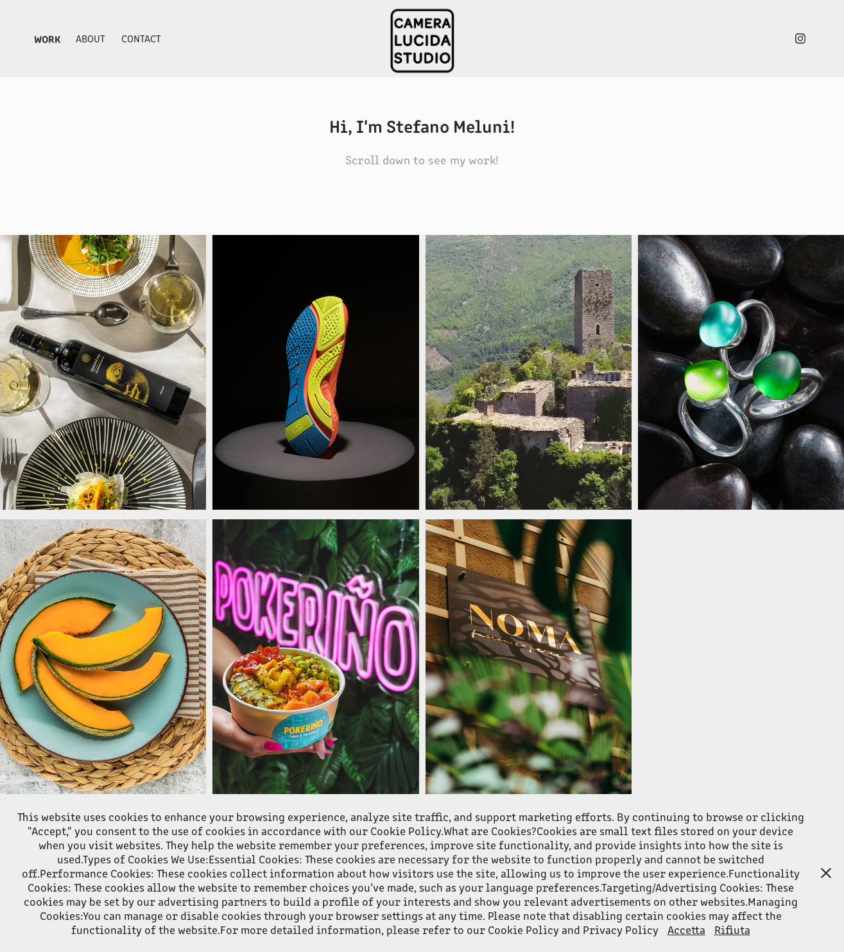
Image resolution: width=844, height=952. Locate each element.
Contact (141, 38)
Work (47, 38)
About (90, 38)
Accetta (686, 929)
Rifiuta (732, 929)
